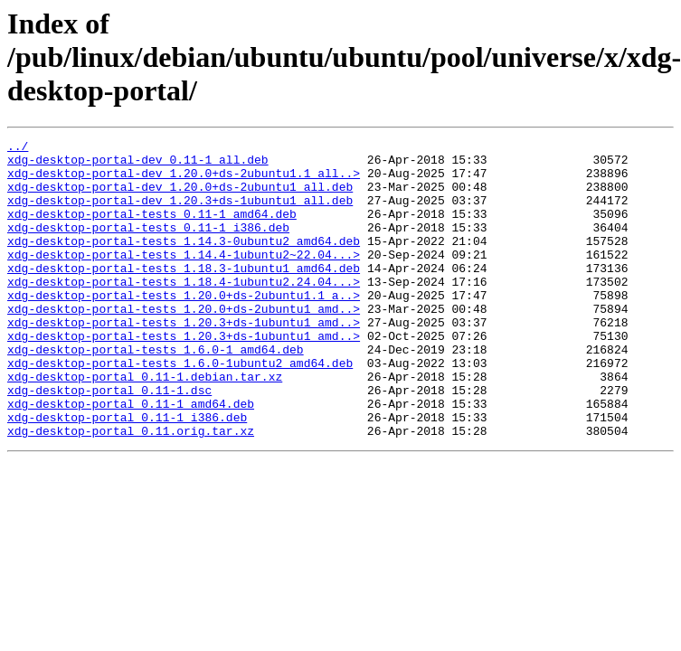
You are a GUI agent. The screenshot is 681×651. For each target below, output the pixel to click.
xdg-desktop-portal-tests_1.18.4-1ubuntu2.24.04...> (183, 311)
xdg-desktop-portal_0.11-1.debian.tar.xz (144, 425)
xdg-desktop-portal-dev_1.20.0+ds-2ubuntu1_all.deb (180, 197)
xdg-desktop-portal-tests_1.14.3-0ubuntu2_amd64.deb (183, 262)
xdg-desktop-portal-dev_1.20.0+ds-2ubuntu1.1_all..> (183, 181)
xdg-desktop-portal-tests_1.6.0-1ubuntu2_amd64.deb (180, 409)
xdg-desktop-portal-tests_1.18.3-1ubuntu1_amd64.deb (183, 295)
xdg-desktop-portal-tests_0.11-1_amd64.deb (152, 230)
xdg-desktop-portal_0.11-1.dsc (109, 441)
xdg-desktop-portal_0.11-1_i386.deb (127, 474)
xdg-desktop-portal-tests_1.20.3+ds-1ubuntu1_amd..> (183, 360)
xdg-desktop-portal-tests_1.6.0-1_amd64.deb (155, 392)
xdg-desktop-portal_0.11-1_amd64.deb (130, 457)
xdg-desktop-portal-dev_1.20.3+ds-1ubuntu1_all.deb (180, 213)
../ (17, 148)
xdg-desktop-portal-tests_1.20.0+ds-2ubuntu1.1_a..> (183, 327)
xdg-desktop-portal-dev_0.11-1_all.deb (138, 164)
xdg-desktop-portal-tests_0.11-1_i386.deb (148, 246)
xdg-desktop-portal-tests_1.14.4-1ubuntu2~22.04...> (183, 278)
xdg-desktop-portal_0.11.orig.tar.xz (130, 490)
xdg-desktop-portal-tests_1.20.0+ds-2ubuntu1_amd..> (183, 343)
